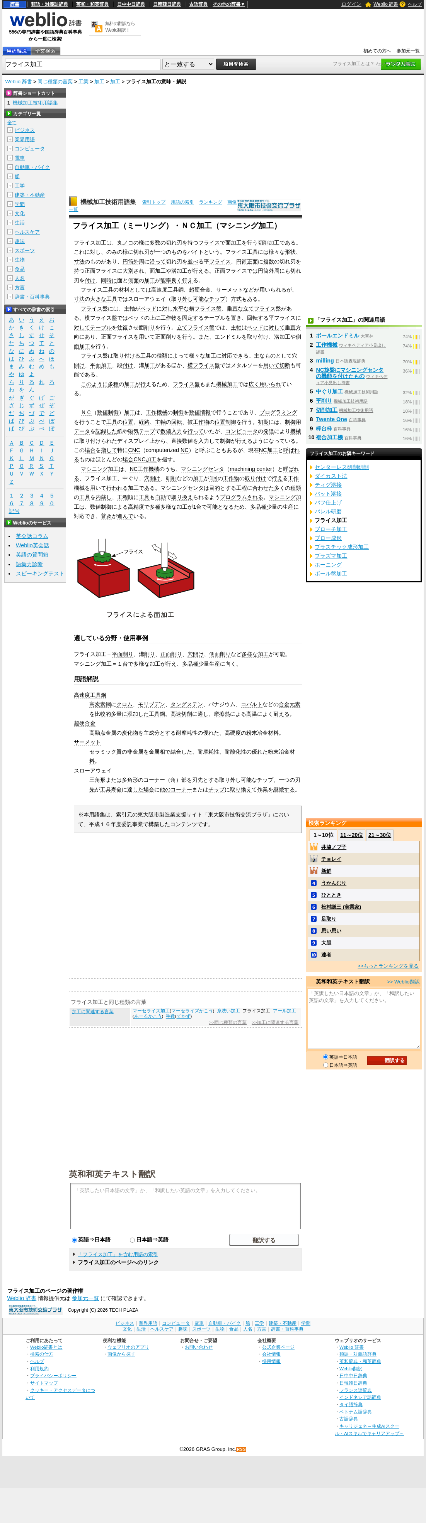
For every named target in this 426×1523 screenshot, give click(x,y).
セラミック (102, 752)
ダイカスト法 (331, 476)
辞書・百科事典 (32, 297)
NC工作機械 (144, 469)
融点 (100, 733)
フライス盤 (94, 308)
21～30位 (379, 835)
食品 (20, 269)
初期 (263, 422)
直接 (176, 441)
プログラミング (278, 412)
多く (279, 488)
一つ (160, 252)
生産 (288, 507)
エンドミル (228, 337)
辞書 (14, 4)
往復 (122, 327)
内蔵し (103, 497)
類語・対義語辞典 (49, 4)
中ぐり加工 (329, 391)
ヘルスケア (27, 232)
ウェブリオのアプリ (128, 1346)
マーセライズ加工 (151, 1011)
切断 (284, 365)
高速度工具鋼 (167, 290)
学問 (20, 204)
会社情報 (271, 1353)
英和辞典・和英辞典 (360, 1361)
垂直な (235, 308)
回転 (176, 422)
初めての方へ (377, 51)
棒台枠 (324, 428)
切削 (186, 714)
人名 (20, 278)
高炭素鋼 (100, 704)
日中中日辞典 (131, 4)
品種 (261, 507)
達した (135, 789)
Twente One (331, 419)
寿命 (116, 789)
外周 (138, 261)
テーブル (214, 318)
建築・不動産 (30, 195)
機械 (295, 431)
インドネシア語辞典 (360, 1397)
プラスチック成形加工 (342, 547)
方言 (20, 287)
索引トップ (153, 202)
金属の (114, 733)
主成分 (151, 733)
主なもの (265, 355)
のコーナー (151, 780)
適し (203, 714)
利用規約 (39, 1368)
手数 (170, 1016)
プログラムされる (241, 497)
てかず (184, 1016)
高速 (175, 714)
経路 (144, 422)
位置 (128, 422)
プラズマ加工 (331, 556)
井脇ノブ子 (333, 847)
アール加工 (284, 1011)
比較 (100, 714)
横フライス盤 (205, 308)
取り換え (182, 497)
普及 (106, 516)
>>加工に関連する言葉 (275, 1022)
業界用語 (25, 139)
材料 (124, 290)
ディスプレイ (133, 441)
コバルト (251, 704)
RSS (241, 1449)
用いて (147, 337)
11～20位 (351, 835)
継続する (284, 789)
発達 (268, 431)
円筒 (128, 261)
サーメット (229, 290)
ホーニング (328, 565)
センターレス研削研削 (342, 467)
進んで (125, 516)
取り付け (258, 337)
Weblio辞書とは (46, 1346)
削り (149, 327)
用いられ (270, 384)
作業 (262, 789)
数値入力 (171, 431)
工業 (83, 81)
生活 (20, 223)
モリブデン (151, 704)
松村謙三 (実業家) (341, 907)
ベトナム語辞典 (355, 1411)
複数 (268, 261)
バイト (195, 252)
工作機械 (156, 412)
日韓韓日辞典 (167, 4)
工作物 (168, 318)
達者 (326, 955)
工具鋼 (157, 714)
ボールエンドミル (337, 335)
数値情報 (200, 412)
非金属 (135, 752)
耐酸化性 (235, 752)
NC (185, 450)
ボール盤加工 (331, 573)
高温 (251, 714)
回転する (258, 318)
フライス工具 (241, 252)
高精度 (136, 507)
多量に (119, 714)
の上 (149, 318)
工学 (20, 186)
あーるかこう (148, 1016)
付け (90, 280)
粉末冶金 (257, 733)
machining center (251, 469)
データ (82, 431)
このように (94, 384)
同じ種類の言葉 (55, 81)
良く (176, 280)
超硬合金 (200, 290)
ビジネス (25, 130)
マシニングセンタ (202, 469)
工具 (111, 299)
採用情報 (271, 1361)
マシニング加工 (100, 469)
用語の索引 (182, 202)
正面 (252, 261)
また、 (206, 337)
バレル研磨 (328, 511)
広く (254, 384)
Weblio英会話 (32, 545)
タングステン (186, 704)
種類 (162, 355)
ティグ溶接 (328, 485)
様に (144, 242)
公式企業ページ (278, 1346)
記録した (106, 431)
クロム (124, 704)
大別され (133, 271)
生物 (20, 260)
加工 (99, 81)
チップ (217, 299)
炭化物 (130, 733)
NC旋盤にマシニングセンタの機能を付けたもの (349, 373)
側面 (133, 280)
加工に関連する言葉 (93, 1011)
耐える (281, 714)
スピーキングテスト (40, 573)
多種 (113, 384)
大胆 (326, 943)
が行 (192, 271)
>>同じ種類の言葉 (228, 1022)
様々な (197, 355)
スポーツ (25, 250)
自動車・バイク (32, 167)
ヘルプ (415, 4)
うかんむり (333, 883)
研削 (171, 478)
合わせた (263, 488)
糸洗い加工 (228, 1011)
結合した (181, 752)
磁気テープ (141, 431)
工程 (241, 488)
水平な (181, 308)
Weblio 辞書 (385, 4)
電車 (20, 158)
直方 (295, 327)
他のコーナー (176, 789)
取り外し (182, 299)
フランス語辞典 (355, 1390)
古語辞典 (198, 4)
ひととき (331, 895)
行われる (117, 488)
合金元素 (289, 704)
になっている (279, 441)
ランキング (210, 202)
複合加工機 (329, 437)
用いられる (272, 290)
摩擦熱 (222, 714)
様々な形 (279, 252)
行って (195, 431)
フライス (209, 242)
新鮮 (326, 871)
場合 (90, 450)
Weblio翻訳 (350, 1368)
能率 (165, 280)
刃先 (197, 780)
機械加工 (227, 384)
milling (325, 361)
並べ (192, 261)
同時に (109, 280)
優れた (211, 733)
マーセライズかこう (192, 1011)
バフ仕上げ (328, 502)
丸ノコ (125, 242)
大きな (98, 299)
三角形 (97, 780)
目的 (214, 488)
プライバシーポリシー (53, 1375)
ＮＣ (86, 412)
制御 (178, 412)
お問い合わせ (199, 1346)
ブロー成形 (328, 538)
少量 (271, 507)
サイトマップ (44, 1382)
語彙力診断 (29, 564)
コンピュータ (241, 431)
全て (12, 122)
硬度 (235, 733)
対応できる (235, 355)
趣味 (20, 241)
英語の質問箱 (32, 555)
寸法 (79, 261)
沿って (158, 261)
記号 (14, 511)
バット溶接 (328, 494)
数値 (187, 441)
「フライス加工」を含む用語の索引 (118, 1254)
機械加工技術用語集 (108, 202)
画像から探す (121, 1353)
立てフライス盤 (262, 308)
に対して (274, 327)
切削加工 (268, 242)
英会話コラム (32, 536)
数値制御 (108, 412)
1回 (213, 478)
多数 (155, 242)
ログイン (351, 4)
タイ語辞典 (351, 1404)
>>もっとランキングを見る (388, 966)
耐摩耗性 (187, 733)
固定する (193, 318)
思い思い (331, 931)
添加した (138, 714)
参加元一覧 (408, 51)
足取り (328, 919)
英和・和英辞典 (92, 4)
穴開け (152, 478)
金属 (154, 752)
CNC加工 (144, 459)
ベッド (148, 308)
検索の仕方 (41, 1353)
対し (95, 252)
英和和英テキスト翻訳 (112, 1173)
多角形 (130, 780)
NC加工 (268, 450)
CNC (134, 450)
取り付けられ (95, 441)
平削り (324, 401)
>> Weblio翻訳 (403, 982)
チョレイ (331, 859)
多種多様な (163, 507)
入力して (209, 441)
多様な (250, 654)
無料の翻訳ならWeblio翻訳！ (120, 27)
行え (187, 280)
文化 (20, 213)
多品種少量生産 (201, 664)
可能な (201, 299)
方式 (236, 299)
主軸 (129, 308)
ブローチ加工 (331, 529)
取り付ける (126, 355)
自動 (160, 497)
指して (109, 450)
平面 (95, 365)
